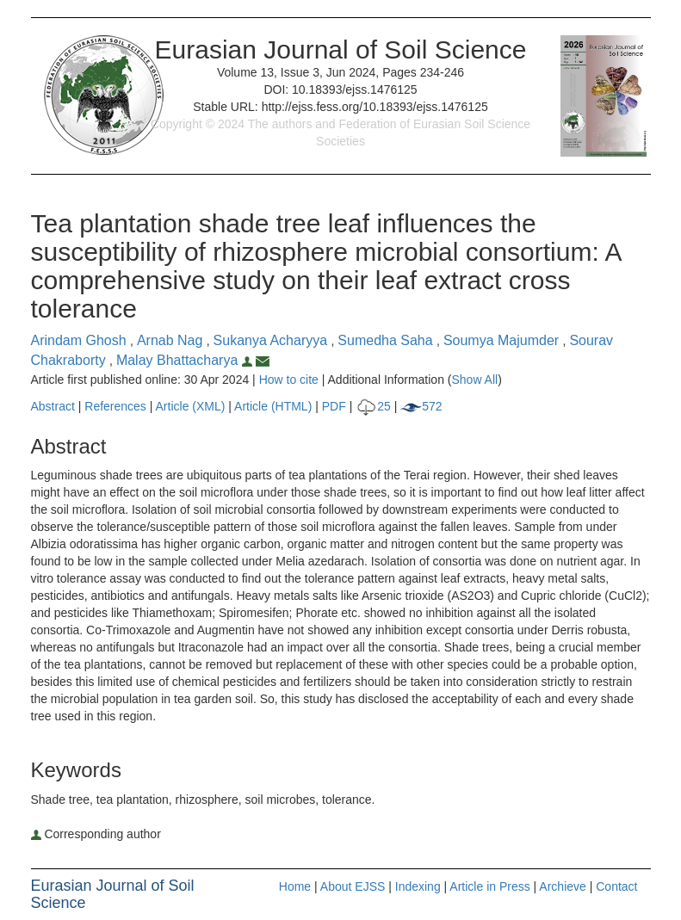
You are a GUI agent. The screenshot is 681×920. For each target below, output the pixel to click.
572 (421, 406)
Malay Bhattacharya (186, 360)
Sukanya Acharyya (272, 340)
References (115, 406)
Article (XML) (192, 406)
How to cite (289, 379)
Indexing (418, 886)
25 (373, 406)
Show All (474, 379)
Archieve (562, 886)
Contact (616, 886)
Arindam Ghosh (81, 340)
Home (295, 886)
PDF (334, 406)
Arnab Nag (172, 340)
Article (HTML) (273, 406)
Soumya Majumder (503, 340)
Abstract (53, 406)
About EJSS (353, 886)
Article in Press (489, 886)
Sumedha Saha (386, 340)
